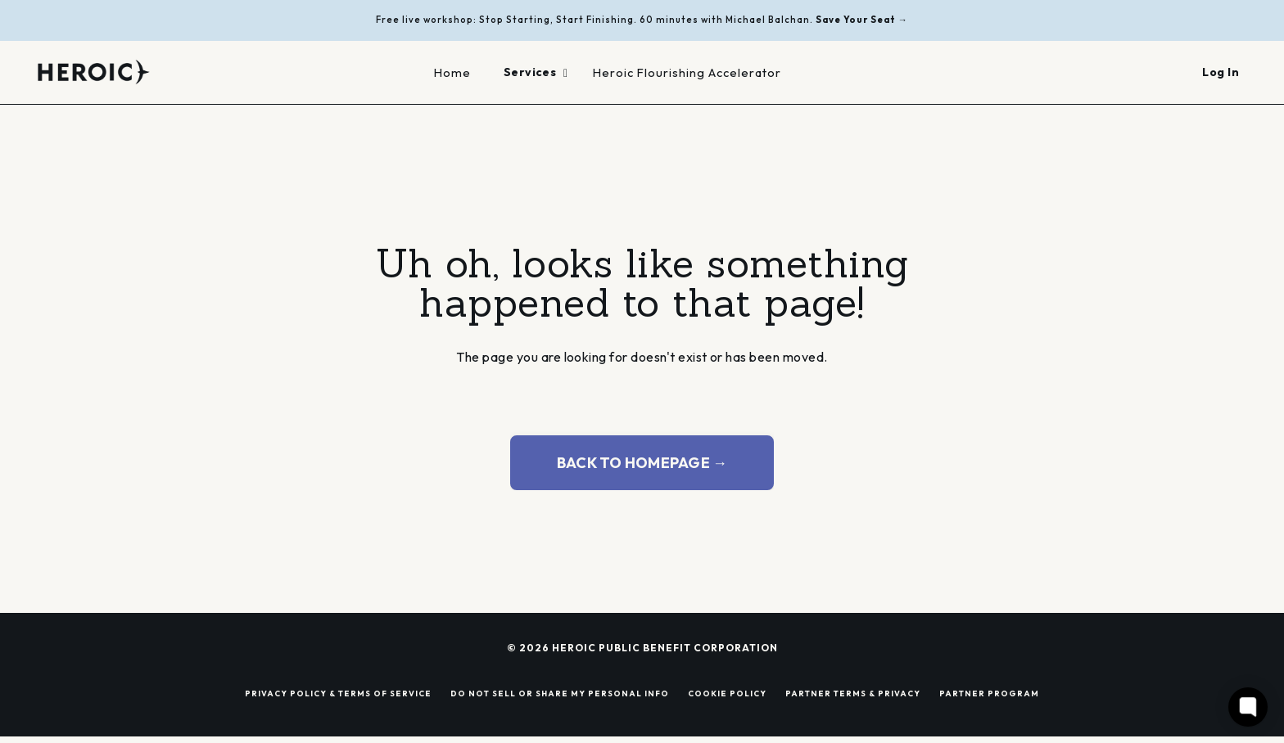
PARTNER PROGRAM (989, 693)
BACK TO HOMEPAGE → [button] (642, 462)
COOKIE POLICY (727, 693)
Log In (1220, 72)
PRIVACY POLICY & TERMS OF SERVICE (338, 693)
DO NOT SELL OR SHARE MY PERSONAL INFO (559, 693)
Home (452, 72)
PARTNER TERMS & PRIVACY (852, 693)
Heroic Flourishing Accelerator (687, 72)
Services (536, 72)
